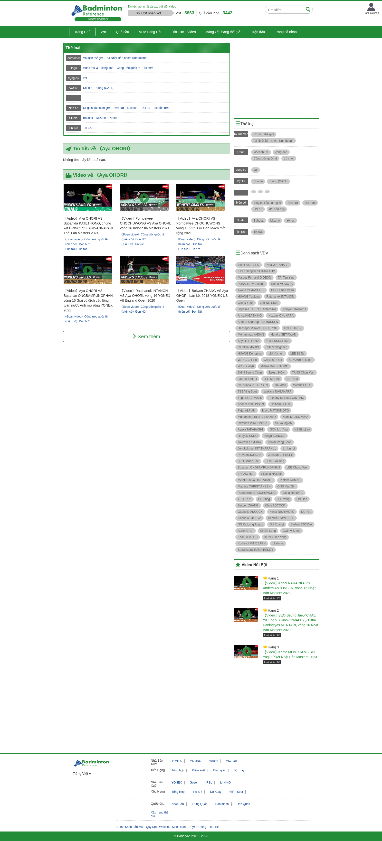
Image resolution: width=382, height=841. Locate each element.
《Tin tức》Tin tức (75, 249)
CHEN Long (268, 531)
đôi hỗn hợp (161, 107)
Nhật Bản (178, 804)
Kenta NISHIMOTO (281, 512)
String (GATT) (105, 87)
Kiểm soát (198, 770)
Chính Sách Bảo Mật (129, 827)
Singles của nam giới (96, 107)
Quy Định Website (158, 827)
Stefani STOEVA (301, 524)
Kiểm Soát (236, 792)
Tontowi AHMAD (290, 480)
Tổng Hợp (178, 792)
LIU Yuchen (276, 353)
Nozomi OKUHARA (281, 315)
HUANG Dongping (250, 353)
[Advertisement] (276, 77)
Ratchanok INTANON (280, 296)
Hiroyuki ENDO (248, 436)
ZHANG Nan (246, 474)
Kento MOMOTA (282, 284)
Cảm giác (219, 770)
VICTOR (231, 761)
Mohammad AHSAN (251, 334)
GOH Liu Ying (278, 429)
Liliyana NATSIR (271, 474)
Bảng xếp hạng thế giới (223, 32)
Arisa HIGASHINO (250, 315)
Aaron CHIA (245, 531)
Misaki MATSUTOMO (274, 366)
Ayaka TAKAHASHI (250, 429)
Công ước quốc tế (128, 67)
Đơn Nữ (119, 107)
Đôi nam (132, 107)
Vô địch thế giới (93, 57)
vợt (85, 77)
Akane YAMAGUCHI (251, 290)
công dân (107, 67)
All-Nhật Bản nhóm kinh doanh (126, 57)
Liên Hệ (214, 827)
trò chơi (148, 67)
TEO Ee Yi (244, 499)
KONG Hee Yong (275, 537)
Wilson (213, 761)
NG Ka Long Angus (250, 524)
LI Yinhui (278, 543)
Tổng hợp (178, 770)
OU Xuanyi (277, 524)
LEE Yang (283, 499)
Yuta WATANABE (277, 265)
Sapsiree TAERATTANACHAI (257, 309)
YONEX (177, 761)
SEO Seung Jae (248, 461)
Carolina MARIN (248, 347)
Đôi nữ (146, 107)
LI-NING (225, 782)
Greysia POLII (273, 360)
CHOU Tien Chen (282, 290)
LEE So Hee (272, 379)
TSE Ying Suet (247, 391)
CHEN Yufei (245, 303)
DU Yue (306, 512)
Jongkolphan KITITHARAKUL (257, 448)
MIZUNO (195, 761)
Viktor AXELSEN (248, 265)
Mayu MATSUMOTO (275, 410)
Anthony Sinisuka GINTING (286, 398)
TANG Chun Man (303, 372)
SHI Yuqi (292, 379)
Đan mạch (222, 804)
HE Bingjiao (302, 429)
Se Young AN (283, 423)
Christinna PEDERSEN (253, 385)
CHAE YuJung (275, 461)
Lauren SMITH (247, 379)
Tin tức (87, 127)
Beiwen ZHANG (248, 505)
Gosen (194, 782)
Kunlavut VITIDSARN (252, 543)
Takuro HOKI (277, 372)
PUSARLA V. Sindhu (251, 284)
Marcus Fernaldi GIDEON (254, 277)
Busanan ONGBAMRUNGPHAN (259, 467)
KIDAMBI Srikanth (300, 360)
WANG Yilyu (246, 366)
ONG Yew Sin (286, 486)
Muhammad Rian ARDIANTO (257, 417)
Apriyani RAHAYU (294, 309)
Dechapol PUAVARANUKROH (257, 328)
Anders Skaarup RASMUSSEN (258, 322)
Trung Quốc (199, 804)
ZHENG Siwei (269, 303)
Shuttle (87, 87)
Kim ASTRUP (293, 328)
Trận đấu (258, 32)
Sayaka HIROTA (248, 341)
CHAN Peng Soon (279, 442)
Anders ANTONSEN (251, 404)
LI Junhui (289, 448)
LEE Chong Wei (297, 467)
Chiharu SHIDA (281, 404)
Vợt (103, 32)
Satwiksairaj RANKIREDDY (255, 549)
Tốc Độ (197, 792)
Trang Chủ (82, 32)
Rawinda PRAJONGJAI (253, 423)
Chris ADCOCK (275, 505)
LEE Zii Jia (297, 353)
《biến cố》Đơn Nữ (76, 244)
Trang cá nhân (286, 32)
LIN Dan (301, 499)
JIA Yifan (280, 385)
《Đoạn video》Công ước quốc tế (86, 239)
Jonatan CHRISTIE (280, 455)
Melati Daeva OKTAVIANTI (255, 480)
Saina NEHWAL (292, 493)
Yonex (113, 117)
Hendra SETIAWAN (283, 334)
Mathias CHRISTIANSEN (254, 486)
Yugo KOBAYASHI (250, 398)
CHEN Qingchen (276, 347)
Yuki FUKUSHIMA (278, 341)
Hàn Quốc (243, 804)
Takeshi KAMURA (249, 442)
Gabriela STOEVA (249, 518)
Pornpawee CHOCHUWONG (257, 493)
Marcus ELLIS (302, 385)
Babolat (88, 117)
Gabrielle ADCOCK (250, 512)
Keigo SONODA (274, 436)
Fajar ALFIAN (246, 410)
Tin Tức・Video (184, 32)
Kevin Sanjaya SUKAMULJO (256, 271)
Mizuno (101, 117)
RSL (209, 782)
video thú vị (90, 67)
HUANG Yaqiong (249, 296)
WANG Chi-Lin (247, 360)
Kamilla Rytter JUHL (281, 518)
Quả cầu (122, 32)
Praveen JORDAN (249, 455)
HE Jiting (264, 499)
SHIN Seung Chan (250, 372)
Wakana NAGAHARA (277, 391)
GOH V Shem (291, 531)
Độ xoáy (239, 770)
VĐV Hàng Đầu (150, 32)
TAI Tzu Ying (286, 277)
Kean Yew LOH (248, 537)
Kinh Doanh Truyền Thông (189, 827)
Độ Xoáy (215, 792)
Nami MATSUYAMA (295, 417)
